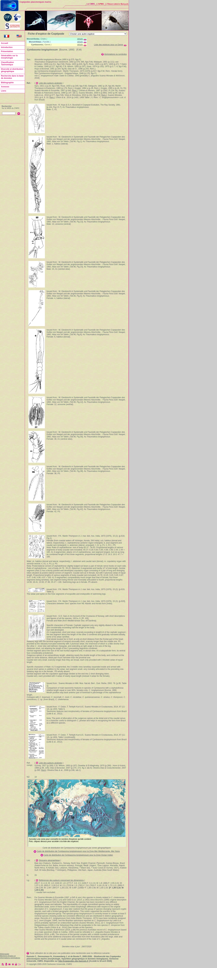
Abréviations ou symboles (115, 54)
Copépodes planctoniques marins (35, 2)
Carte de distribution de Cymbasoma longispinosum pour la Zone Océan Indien (78, 855)
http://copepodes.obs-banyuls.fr (73, 961)
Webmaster (4, 954)
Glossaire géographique (49, 860)
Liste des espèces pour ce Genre (108, 45)
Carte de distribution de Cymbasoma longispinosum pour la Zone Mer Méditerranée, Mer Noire (78, 851)
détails (80, 39)
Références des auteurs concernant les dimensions (61, 880)
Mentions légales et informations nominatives (10, 957)
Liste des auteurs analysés (50, 83)
